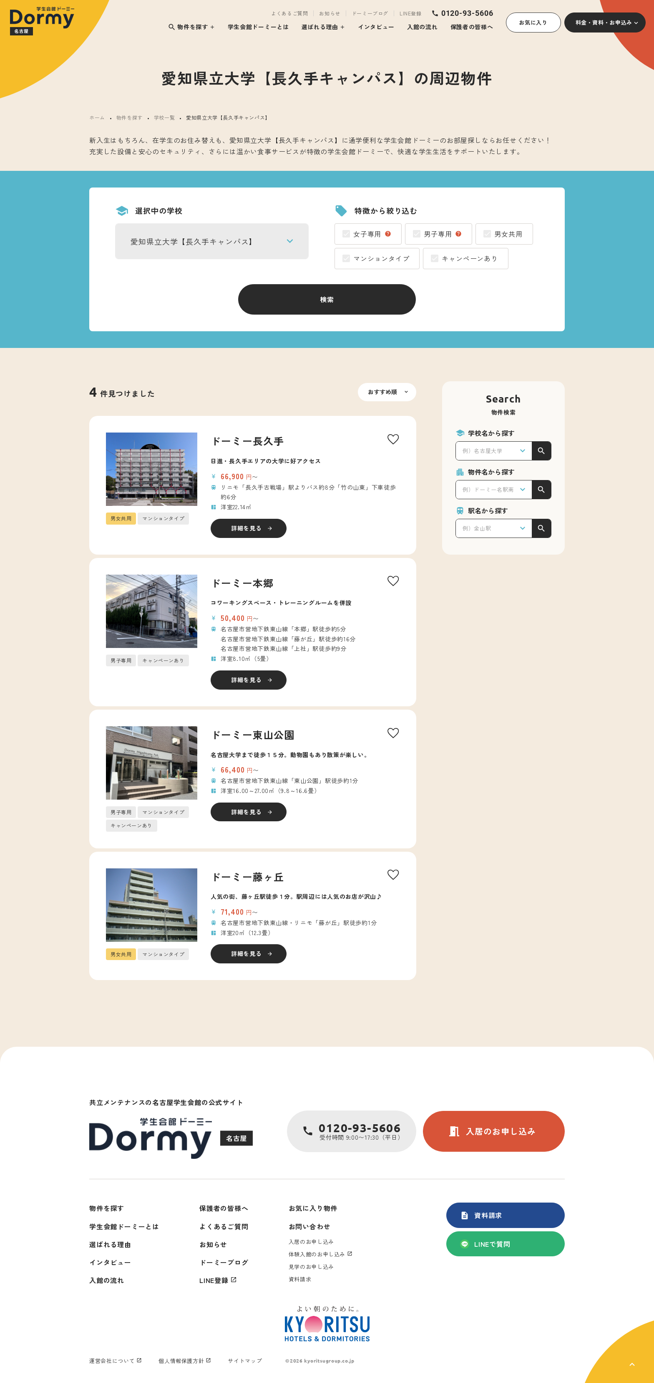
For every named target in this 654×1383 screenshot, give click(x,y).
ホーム (97, 117)
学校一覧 (164, 117)
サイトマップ (245, 1361)
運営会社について (112, 1361)
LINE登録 (411, 13)
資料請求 (481, 1215)
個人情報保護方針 (181, 1361)
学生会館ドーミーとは (258, 27)
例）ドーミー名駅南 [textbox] (488, 489)
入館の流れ (422, 27)
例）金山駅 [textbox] (477, 528)
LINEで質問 (485, 1244)
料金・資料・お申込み (604, 22)
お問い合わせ (310, 1226)
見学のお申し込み (311, 1266)
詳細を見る (246, 528)
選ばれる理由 (320, 27)
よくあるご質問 (289, 13)
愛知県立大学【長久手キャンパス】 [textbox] (194, 241)
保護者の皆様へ (471, 27)
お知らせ (329, 13)
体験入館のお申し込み (317, 1254)
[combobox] (212, 241)
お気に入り (533, 22)
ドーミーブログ (370, 13)
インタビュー (376, 27)
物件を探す (188, 27)
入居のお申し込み (492, 1131)
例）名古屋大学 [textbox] (483, 451)
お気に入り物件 (313, 1208)
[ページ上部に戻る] (619, 1351)
